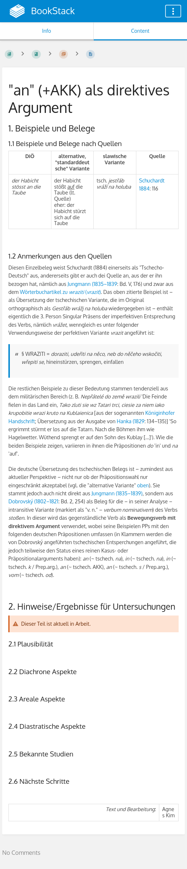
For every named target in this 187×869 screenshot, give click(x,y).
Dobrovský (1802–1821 (33, 501)
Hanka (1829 (130, 421)
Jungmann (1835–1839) (117, 493)
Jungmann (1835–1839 (92, 284)
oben (143, 485)
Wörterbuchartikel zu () (60, 292)
